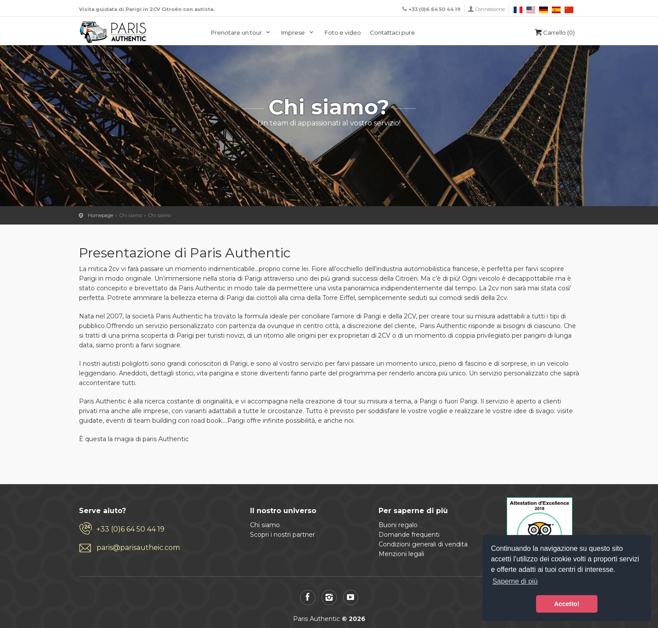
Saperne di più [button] (514, 581)
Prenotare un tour (242, 32)
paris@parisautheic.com (138, 547)
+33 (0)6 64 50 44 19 (130, 529)
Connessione (490, 9)
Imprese (298, 32)
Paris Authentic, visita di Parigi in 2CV (113, 32)
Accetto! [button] (566, 603)
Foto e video (343, 32)
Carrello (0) (554, 32)
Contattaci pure (392, 32)
